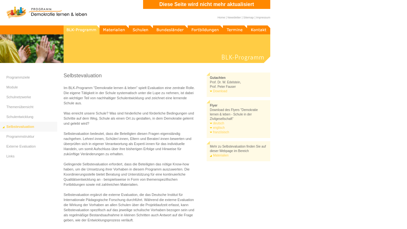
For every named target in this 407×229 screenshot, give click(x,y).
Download (220, 91)
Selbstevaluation (20, 126)
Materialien (221, 155)
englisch (219, 127)
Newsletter (234, 17)
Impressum (263, 17)
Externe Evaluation (21, 146)
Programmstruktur (20, 136)
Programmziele (18, 77)
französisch (221, 132)
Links (10, 156)
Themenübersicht (19, 107)
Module (12, 87)
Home (221, 17)
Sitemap (248, 17)
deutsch (218, 123)
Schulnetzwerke (18, 97)
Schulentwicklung (19, 117)
